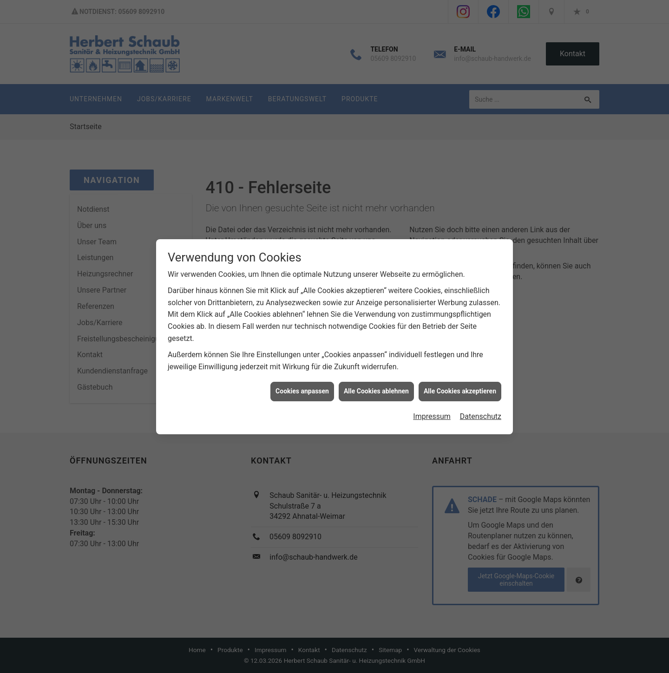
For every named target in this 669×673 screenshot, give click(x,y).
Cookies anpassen (302, 387)
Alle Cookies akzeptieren (460, 387)
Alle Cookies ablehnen (376, 387)
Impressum (432, 411)
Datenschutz (480, 411)
